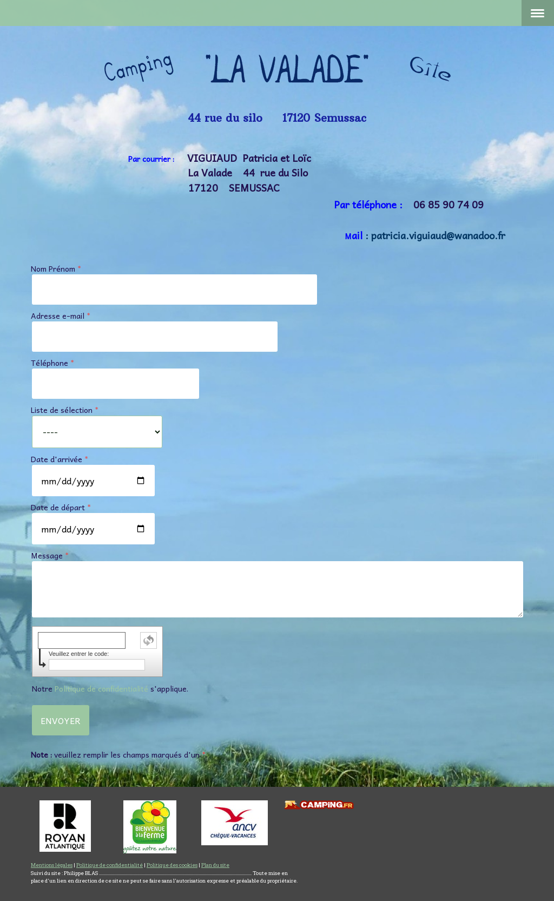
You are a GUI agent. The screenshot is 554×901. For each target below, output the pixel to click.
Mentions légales (51, 865)
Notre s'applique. (110, 688)
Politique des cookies (172, 865)
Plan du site (215, 865)
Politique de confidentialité (101, 688)
